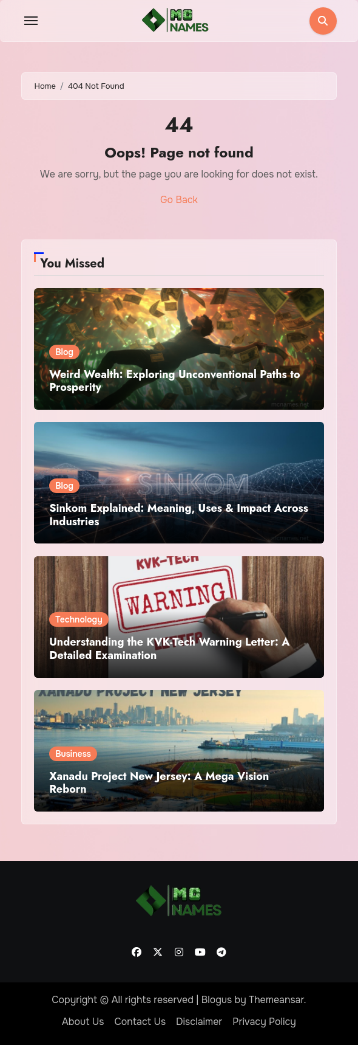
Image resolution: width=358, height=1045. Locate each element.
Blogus (216, 999)
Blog (64, 352)
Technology (79, 619)
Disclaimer (199, 1021)
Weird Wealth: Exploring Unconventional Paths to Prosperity (174, 381)
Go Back (179, 199)
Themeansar (276, 999)
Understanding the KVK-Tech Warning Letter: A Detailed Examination (169, 648)
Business (73, 753)
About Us (83, 1021)
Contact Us (140, 1021)
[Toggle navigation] (31, 20)
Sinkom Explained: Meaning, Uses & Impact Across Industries (178, 514)
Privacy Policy (264, 1021)
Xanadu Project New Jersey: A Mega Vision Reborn (159, 783)
